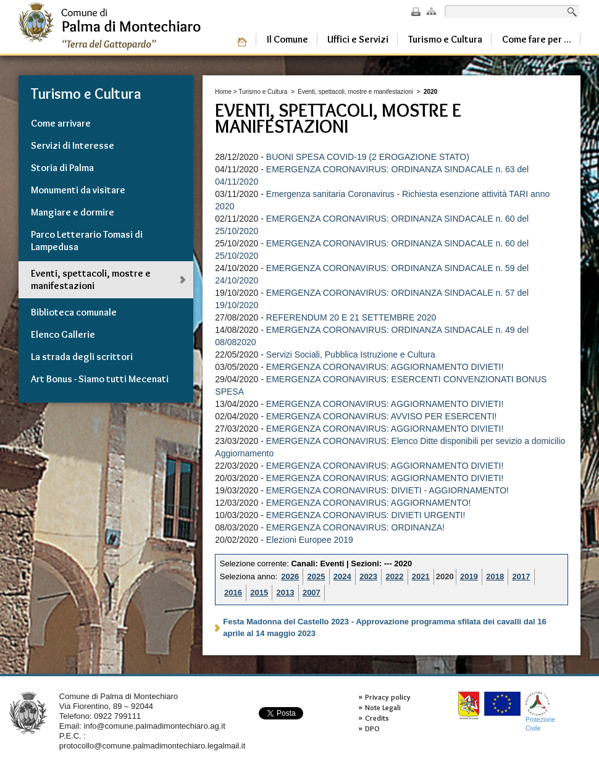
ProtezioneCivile (540, 712)
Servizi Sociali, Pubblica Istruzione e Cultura (350, 354)
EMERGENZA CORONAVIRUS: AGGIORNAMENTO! (368, 503)
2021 (421, 576)
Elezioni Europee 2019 (309, 540)
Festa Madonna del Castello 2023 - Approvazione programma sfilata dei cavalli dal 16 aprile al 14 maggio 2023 (384, 627)
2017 (521, 576)
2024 (342, 576)
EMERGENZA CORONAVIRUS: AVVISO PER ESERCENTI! (381, 416)
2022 (394, 576)
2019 (469, 576)
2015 (259, 592)
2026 (290, 576)
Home (223, 91)
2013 (286, 592)
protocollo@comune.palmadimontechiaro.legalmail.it (152, 745)
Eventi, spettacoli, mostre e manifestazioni (355, 91)
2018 (495, 576)
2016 (233, 592)
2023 (368, 576)
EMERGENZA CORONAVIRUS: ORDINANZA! (355, 527)
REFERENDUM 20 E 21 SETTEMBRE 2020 (351, 317)
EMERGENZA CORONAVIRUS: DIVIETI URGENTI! (366, 515)
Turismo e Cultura (262, 91)
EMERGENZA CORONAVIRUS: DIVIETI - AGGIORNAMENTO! (387, 490)
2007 (311, 592)
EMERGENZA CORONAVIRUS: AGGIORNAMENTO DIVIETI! (385, 367)
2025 (316, 576)
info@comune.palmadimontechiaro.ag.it (154, 726)
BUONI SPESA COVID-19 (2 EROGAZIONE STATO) (367, 157)
